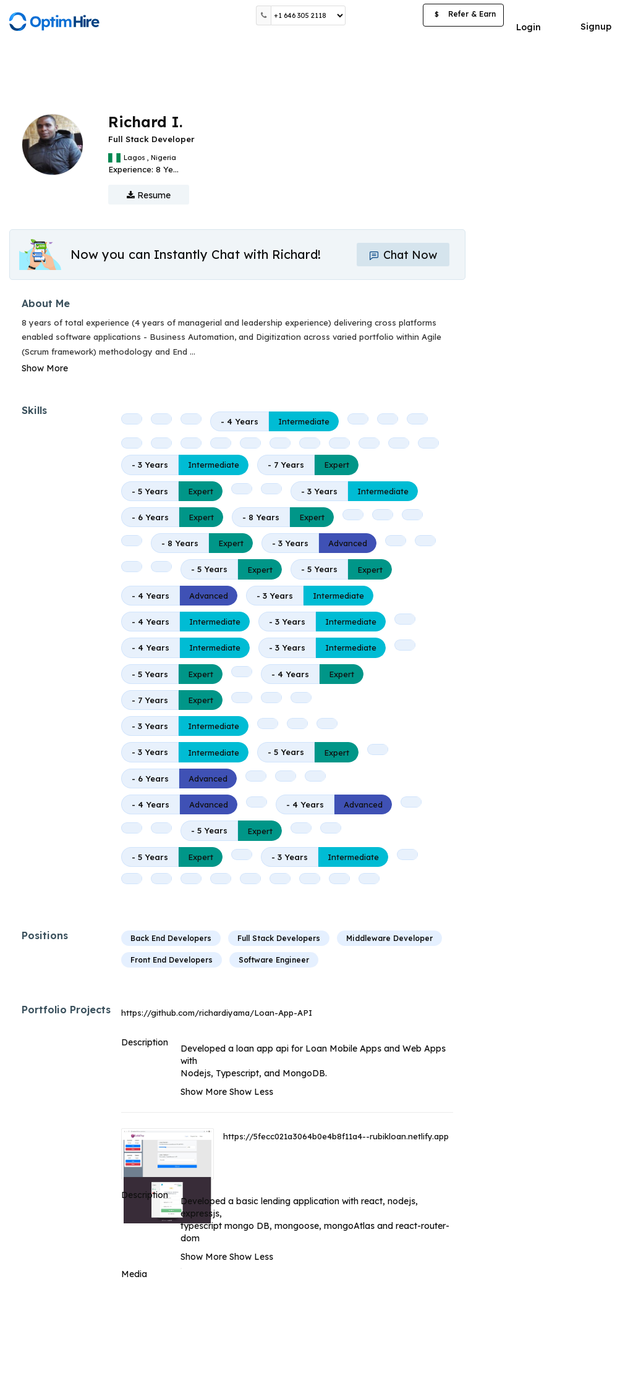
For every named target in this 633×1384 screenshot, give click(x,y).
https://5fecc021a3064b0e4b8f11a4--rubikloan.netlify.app (336, 1136)
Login (528, 27)
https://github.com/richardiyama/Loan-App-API (216, 1013)
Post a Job (384, 15)
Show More (45, 368)
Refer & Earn (463, 15)
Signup (595, 26)
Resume (149, 195)
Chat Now (403, 255)
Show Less (251, 1091)
